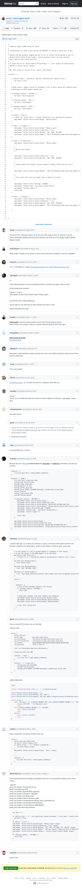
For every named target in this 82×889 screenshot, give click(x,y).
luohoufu (13, 853)
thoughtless (14, 333)
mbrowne (13, 539)
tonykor (13, 729)
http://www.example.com (39, 267)
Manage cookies (62, 878)
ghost (12, 423)
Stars (31, 28)
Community (41, 878)
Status (34, 878)
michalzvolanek (15, 409)
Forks (44, 28)
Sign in (65, 3)
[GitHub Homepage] (34, 883)
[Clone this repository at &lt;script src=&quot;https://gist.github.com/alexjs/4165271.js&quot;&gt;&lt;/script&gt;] (62, 28)
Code (6, 28)
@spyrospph (14, 322)
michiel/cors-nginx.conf (21, 21)
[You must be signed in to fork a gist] (75, 18)
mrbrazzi (13, 459)
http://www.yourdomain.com (59, 267)
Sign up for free (10, 868)
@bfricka (56, 464)
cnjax (12, 445)
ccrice (12, 364)
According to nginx (16, 383)
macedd (13, 391)
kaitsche (13, 262)
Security (28, 878)
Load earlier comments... (44, 224)
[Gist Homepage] (10, 3)
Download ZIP (74, 28)
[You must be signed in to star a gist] (64, 18)
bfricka (12, 378)
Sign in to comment (70, 868)
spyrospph (14, 275)
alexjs (9, 18)
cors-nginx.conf (21, 18)
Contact (53, 878)
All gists (43, 4)
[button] (65, 28)
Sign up (74, 3)
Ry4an (12, 230)
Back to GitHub (53, 4)
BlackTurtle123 (15, 774)
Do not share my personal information (41, 880)
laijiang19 (13, 348)
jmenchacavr (14, 249)
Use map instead (15, 340)
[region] (41, 130)
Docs (48, 878)
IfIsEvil (59, 322)
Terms (16, 878)
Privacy (22, 878)
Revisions (17, 28)
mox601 (13, 317)
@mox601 (22, 338)
